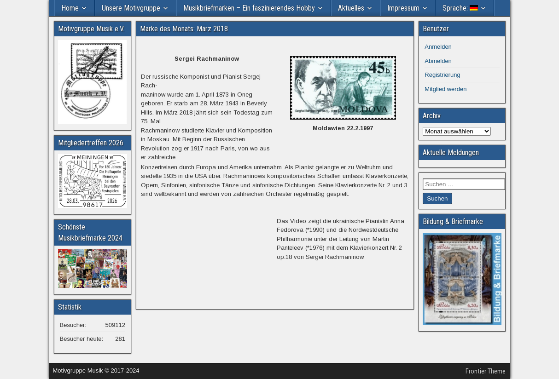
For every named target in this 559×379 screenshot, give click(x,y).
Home (70, 8)
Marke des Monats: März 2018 (184, 28)
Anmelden (438, 46)
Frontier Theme (486, 371)
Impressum (403, 8)
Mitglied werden (445, 89)
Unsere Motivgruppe (131, 8)
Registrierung (442, 74)
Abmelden (438, 60)
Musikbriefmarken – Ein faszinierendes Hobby (249, 8)
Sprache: (460, 8)
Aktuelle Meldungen (451, 152)
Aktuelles (351, 8)
